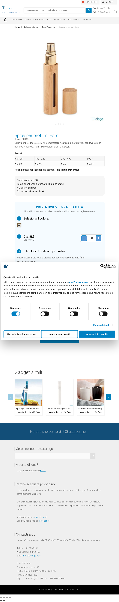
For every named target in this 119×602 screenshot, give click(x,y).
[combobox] (54, 10)
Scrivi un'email (40, 517)
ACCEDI (110, 2)
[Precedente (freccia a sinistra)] (1, 600)
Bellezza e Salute (31, 27)
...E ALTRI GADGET (87, 19)
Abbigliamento (16, 19)
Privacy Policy (45, 589)
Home (17, 27)
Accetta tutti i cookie (97, 334)
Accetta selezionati (59, 334)
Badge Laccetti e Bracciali (34, 19)
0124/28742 (101, 8)
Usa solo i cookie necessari (21, 334)
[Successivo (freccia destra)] (4, 600)
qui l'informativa (78, 282)
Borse (49, 19)
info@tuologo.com (32, 555)
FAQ (79, 589)
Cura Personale (48, 27)
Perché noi (44, 521)
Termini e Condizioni (64, 589)
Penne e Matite (73, 19)
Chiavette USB (59, 19)
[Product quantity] (91, 238)
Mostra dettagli (101, 325)
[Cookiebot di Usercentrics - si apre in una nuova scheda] (102, 266)
